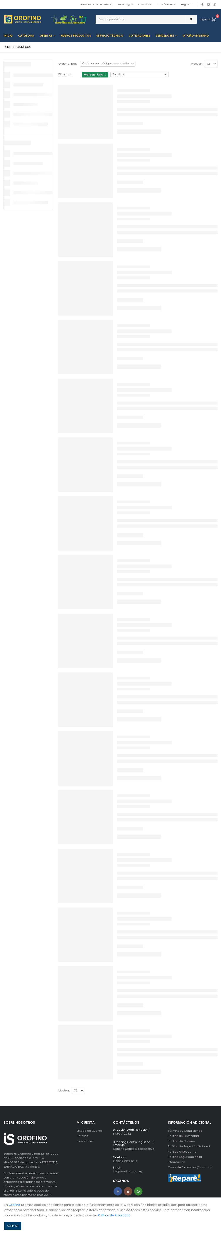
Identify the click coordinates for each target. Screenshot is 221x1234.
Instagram (128, 1191)
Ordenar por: (67, 64)
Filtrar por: (65, 74)
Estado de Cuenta (89, 1131)
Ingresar (205, 19)
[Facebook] (202, 4)
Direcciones (85, 1141)
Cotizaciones (139, 35)
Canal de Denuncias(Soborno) (190, 1167)
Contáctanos (166, 4)
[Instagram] (208, 4)
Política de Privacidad (183, 1136)
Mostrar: (196, 64)
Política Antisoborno (182, 1152)
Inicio (8, 35)
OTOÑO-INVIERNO (196, 35)
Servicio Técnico (109, 35)
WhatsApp (215, 4)
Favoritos (144, 4)
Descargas (125, 4)
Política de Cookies (181, 1141)
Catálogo (26, 35)
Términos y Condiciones (185, 1131)
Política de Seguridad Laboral (189, 1146)
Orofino (14, 1205)
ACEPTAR (13, 1226)
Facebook (117, 1191)
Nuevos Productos (76, 35)
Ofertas (46, 35)
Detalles (82, 1136)
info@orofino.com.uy (127, 1171)
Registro (186, 4)
